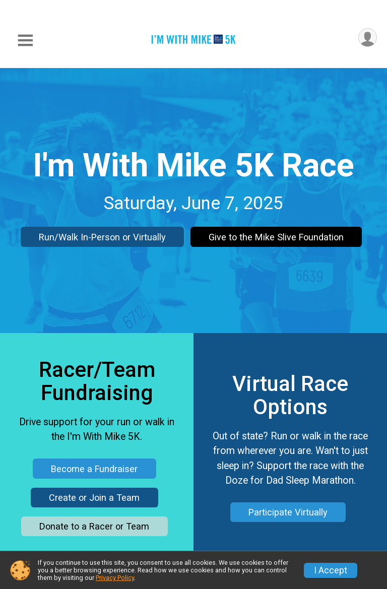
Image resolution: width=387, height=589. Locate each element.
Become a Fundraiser (94, 469)
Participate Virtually (288, 512)
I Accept (330, 570)
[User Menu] (367, 37)
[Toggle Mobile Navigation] (25, 40)
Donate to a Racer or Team (94, 526)
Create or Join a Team (94, 497)
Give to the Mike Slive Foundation (276, 237)
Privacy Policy (115, 577)
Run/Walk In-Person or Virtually (102, 237)
